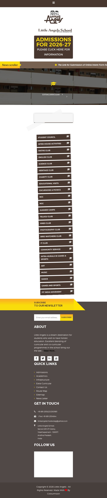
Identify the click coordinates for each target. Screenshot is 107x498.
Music (60, 272)
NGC (57, 203)
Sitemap (40, 394)
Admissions (42, 372)
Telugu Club (57, 216)
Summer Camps (57, 210)
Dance (60, 278)
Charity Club (55, 177)
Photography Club (58, 229)
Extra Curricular (43, 383)
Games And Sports (60, 285)
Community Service (59, 249)
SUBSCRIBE (66, 317)
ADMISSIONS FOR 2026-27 (53, 46)
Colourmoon (53, 493)
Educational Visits (56, 183)
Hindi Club (57, 223)
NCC (56, 196)
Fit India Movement (61, 292)
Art (60, 265)
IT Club (58, 243)
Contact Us (41, 387)
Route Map (41, 391)
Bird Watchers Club (58, 236)
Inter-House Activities (54, 144)
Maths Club (54, 150)
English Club (54, 157)
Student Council (54, 137)
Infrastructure (42, 379)
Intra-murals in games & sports (59, 257)
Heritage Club (55, 170)
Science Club (55, 163)
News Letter (42, 398)
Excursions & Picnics (56, 190)
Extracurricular (51, 95)
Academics (41, 376)
